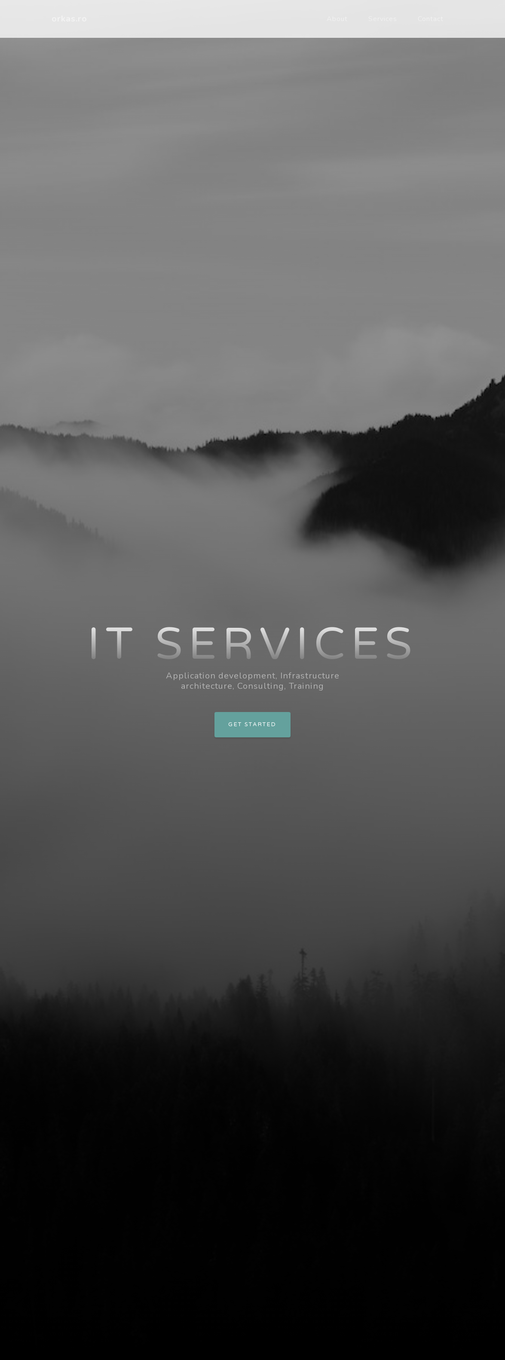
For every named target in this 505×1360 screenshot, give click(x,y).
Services (382, 19)
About (337, 19)
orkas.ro (69, 18)
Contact (431, 19)
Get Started (252, 724)
